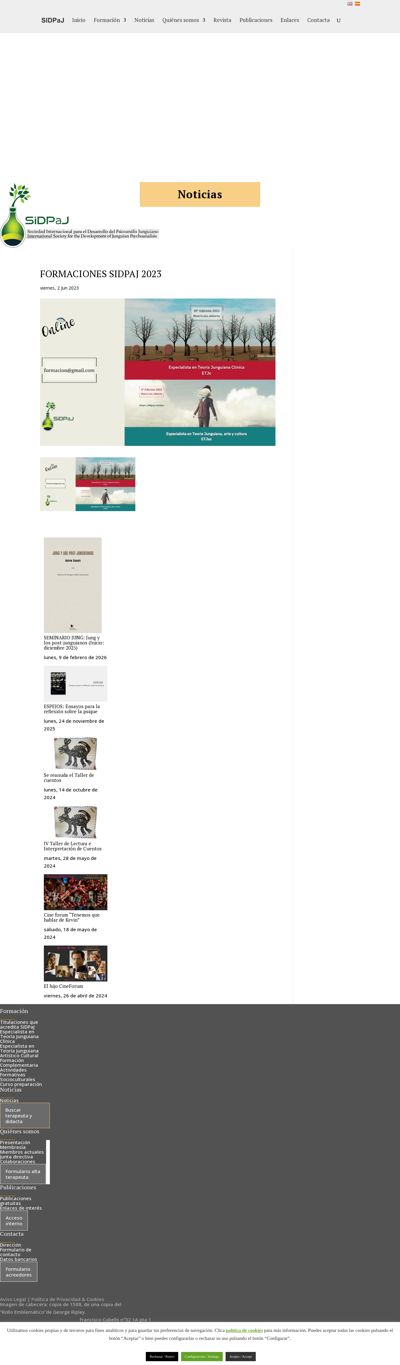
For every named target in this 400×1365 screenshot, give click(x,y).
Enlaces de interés (21, 1208)
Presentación (15, 1142)
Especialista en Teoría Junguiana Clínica (19, 1036)
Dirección (10, 1245)
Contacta (318, 21)
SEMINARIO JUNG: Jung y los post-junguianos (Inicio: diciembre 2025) (74, 642)
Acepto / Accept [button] (240, 1356)
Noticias (144, 21)
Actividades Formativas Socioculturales (17, 1074)
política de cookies (244, 1330)
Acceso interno (14, 1220)
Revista (222, 21)
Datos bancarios (18, 1259)
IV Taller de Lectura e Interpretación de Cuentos (73, 846)
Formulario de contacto (15, 1251)
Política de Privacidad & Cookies (67, 1299)
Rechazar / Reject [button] (162, 1356)
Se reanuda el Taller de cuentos (69, 777)
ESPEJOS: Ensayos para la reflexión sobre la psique (72, 708)
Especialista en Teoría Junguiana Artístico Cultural (19, 1051)
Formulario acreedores (19, 1272)
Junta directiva (16, 1156)
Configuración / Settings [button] (202, 1356)
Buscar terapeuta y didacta (18, 1115)
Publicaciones (256, 21)
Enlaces (290, 21)
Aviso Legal (13, 1299)
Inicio (78, 21)
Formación (107, 21)
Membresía (13, 1147)
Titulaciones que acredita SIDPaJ (19, 1024)
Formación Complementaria (19, 1062)
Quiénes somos (180, 21)
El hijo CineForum (63, 986)
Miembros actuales (22, 1152)
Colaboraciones (17, 1161)
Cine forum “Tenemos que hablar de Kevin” (72, 917)
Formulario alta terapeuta (23, 1174)
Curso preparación (21, 1084)
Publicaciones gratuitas (15, 1200)
